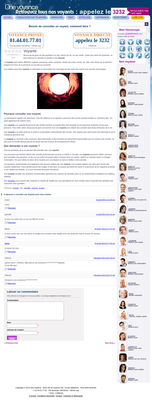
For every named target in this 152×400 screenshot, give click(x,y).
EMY (130, 326)
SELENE (131, 124)
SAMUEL (131, 379)
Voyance (11, 181)
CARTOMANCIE (102, 17)
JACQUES (132, 283)
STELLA (131, 135)
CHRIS (130, 357)
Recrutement (121, 17)
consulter (27, 188)
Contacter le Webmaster (73, 396)
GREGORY (132, 273)
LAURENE (132, 241)
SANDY (132, 230)
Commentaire (13, 300)
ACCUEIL (8, 17)
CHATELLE (132, 347)
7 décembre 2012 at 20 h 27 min (104, 275)
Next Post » (110, 346)
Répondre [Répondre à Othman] (12, 269)
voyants (16, 188)
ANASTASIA (133, 188)
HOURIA (131, 103)
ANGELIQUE (133, 145)
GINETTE (131, 156)
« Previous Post (11, 346)
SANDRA (131, 209)
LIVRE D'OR (137, 17)
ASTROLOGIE (84, 17)
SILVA (131, 315)
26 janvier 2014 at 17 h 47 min (105, 229)
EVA (129, 82)
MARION (131, 220)
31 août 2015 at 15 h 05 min (105, 200)
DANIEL (131, 177)
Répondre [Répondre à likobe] (12, 237)
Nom (23, 326)
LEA (130, 251)
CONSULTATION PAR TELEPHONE (31, 17)
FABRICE (131, 262)
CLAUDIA (131, 336)
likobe (7, 243)
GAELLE (131, 167)
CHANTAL (132, 304)
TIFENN (131, 114)
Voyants (59, 396)
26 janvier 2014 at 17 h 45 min (105, 243)
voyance (35, 188)
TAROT (71, 17)
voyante (41, 188)
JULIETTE (132, 92)
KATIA (130, 71)
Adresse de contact (23, 333)
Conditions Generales (46, 396)
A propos (32, 396)
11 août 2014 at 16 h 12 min (105, 214)
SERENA (131, 368)
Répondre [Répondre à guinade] (12, 223)
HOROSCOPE (57, 17)
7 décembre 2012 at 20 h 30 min (104, 258)
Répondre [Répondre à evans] (12, 208)
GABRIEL (132, 198)
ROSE (131, 294)
